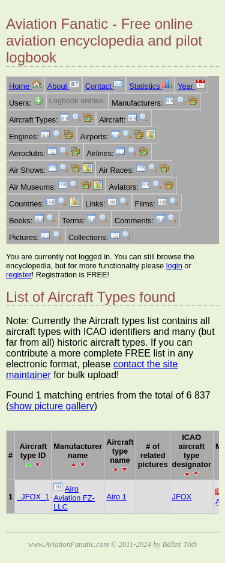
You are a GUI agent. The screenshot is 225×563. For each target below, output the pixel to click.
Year (191, 86)
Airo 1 (116, 496)
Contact (104, 86)
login (174, 265)
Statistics (150, 86)
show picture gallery (51, 406)
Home (25, 86)
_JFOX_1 (33, 496)
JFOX (182, 496)
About (63, 86)
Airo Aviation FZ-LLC (74, 497)
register (19, 274)
